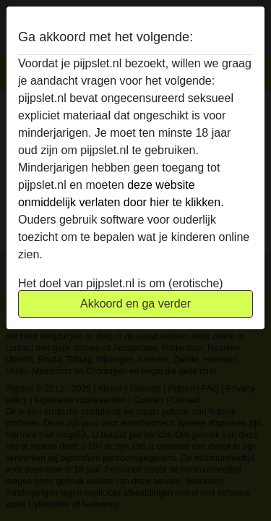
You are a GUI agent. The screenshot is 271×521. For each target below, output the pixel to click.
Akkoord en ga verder (135, 303)
